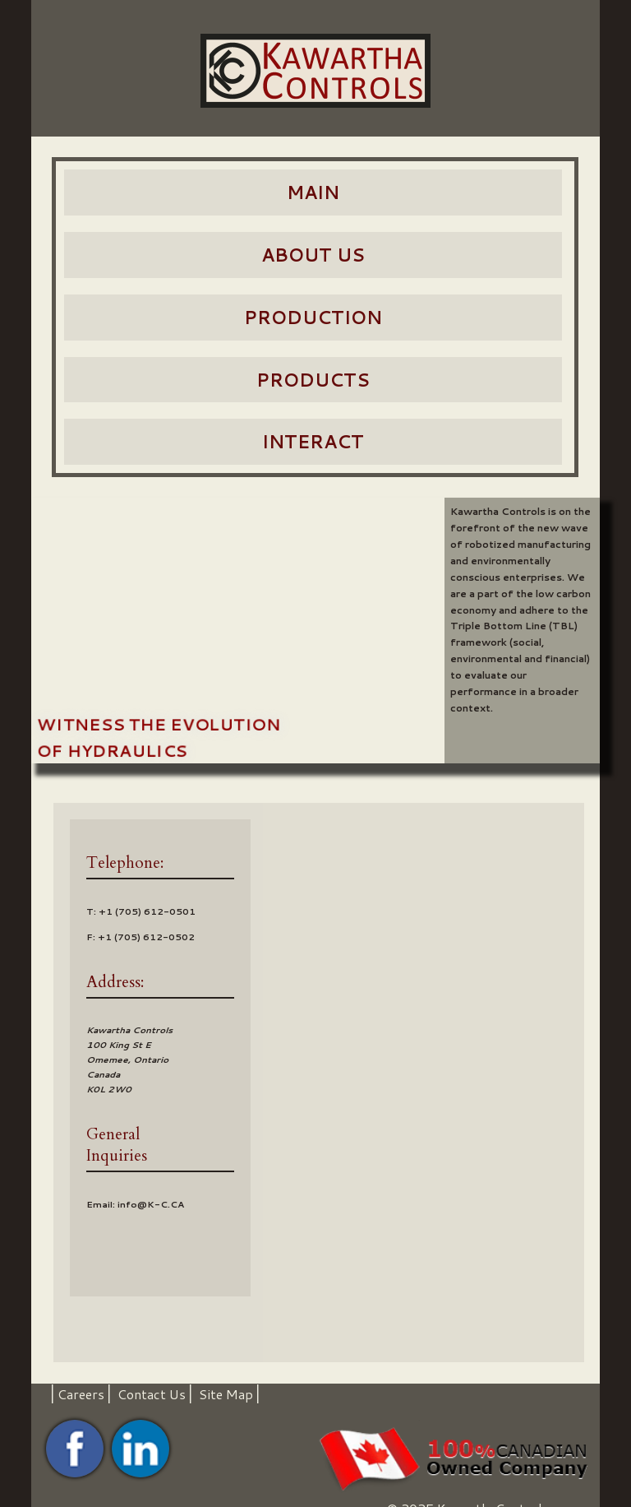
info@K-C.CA (150, 1204)
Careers (81, 1393)
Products (313, 379)
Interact (313, 441)
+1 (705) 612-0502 (146, 937)
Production (313, 317)
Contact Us (151, 1393)
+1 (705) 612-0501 (147, 911)
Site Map (226, 1393)
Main (313, 192)
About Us (313, 254)
